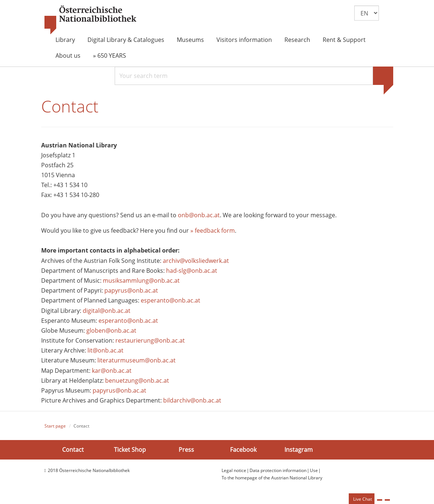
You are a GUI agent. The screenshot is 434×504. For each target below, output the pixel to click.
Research (297, 40)
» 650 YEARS (109, 55)
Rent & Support (344, 40)
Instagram (298, 450)
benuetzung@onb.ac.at (137, 380)
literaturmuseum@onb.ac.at (136, 361)
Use (314, 470)
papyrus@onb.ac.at (131, 290)
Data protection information (278, 470)
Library (65, 40)
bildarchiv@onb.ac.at (192, 400)
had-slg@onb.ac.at (191, 271)
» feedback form (212, 230)
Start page (55, 426)
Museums (190, 40)
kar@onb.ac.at (112, 371)
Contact (73, 450)
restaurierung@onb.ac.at (150, 340)
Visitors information (244, 40)
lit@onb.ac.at (105, 350)
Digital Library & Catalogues (125, 40)
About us (67, 55)
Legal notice (234, 470)
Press (186, 450)
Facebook (243, 450)
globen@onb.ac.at (111, 330)
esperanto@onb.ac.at (170, 301)
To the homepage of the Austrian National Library (272, 478)
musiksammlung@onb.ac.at (141, 280)
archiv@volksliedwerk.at (196, 261)
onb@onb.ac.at (199, 215)
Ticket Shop (130, 450)
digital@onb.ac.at (106, 311)
